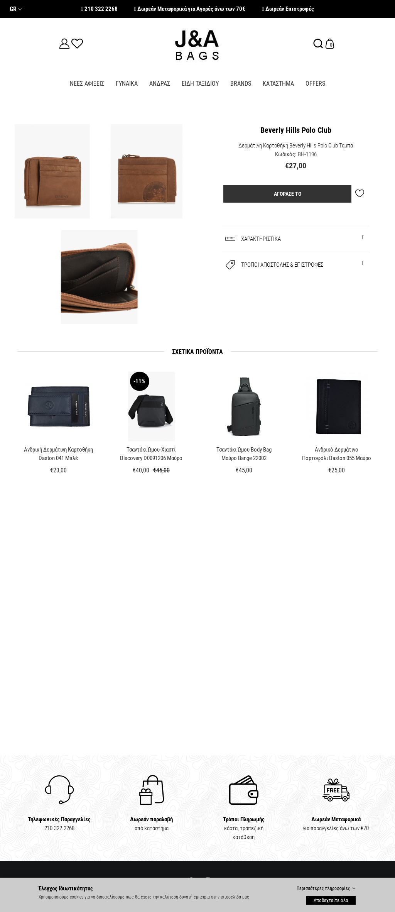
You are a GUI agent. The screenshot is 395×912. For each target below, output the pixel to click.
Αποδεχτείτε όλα (331, 900)
